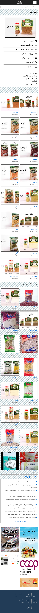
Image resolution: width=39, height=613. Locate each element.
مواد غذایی (28, 7)
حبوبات (22, 7)
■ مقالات (21, 594)
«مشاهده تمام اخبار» (19, 521)
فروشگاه (35, 7)
